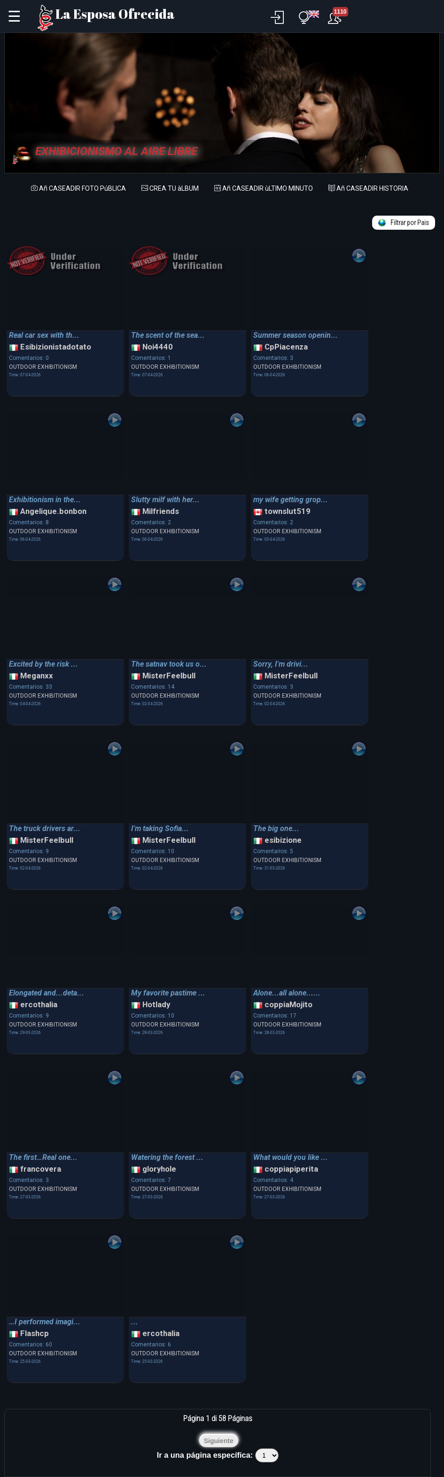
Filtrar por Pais (403, 222)
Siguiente (219, 1441)
